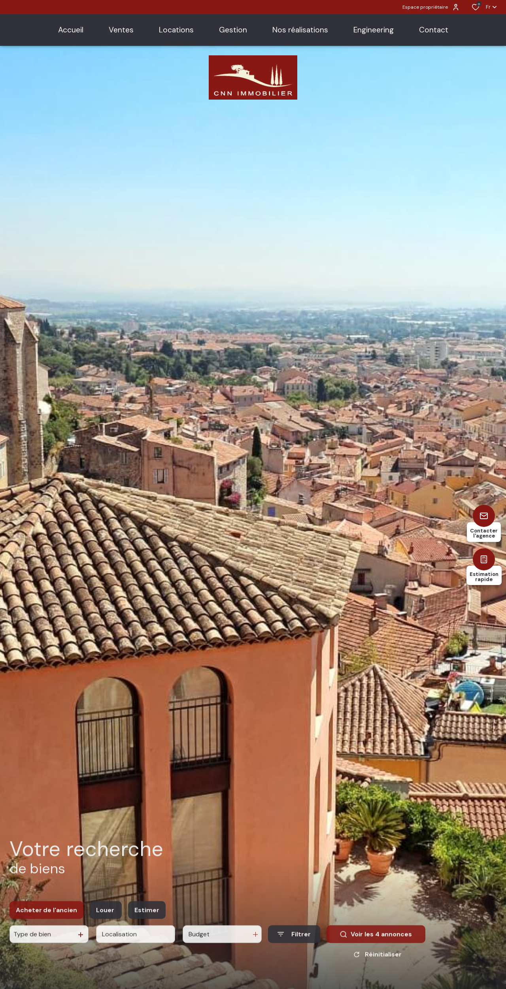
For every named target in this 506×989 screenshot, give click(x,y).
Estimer (146, 916)
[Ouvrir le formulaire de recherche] (294, 940)
